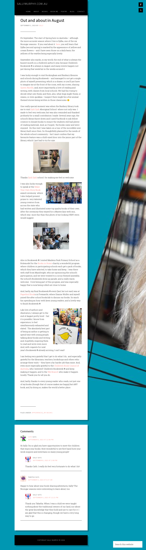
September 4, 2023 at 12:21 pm (45, 497)
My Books (48, 413)
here (58, 44)
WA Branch (53, 372)
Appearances (37, 413)
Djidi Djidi (35, 109)
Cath (30, 437)
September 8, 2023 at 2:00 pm (45, 460)
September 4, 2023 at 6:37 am (40, 480)
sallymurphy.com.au (32, 4)
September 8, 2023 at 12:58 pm (40, 440)
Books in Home (45, 263)
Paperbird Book (27, 294)
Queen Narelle (27, 87)
